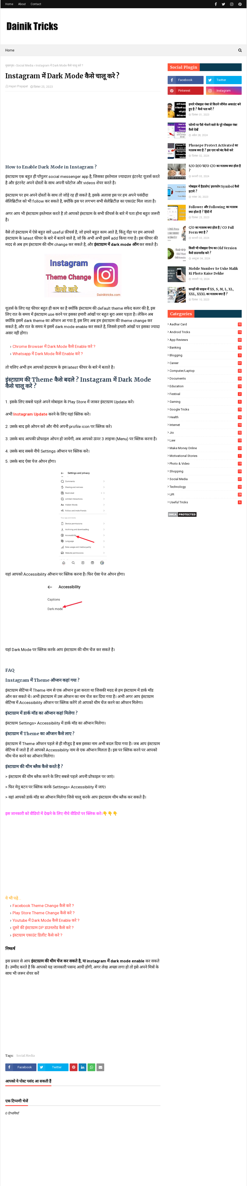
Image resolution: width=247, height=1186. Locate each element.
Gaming (206, 401)
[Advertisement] (82, 130)
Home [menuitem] (9, 50)
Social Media (24, 65)
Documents (206, 378)
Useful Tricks (206, 502)
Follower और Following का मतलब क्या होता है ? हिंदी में (213, 209)
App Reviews (206, 340)
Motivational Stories (206, 456)
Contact (36, 4)
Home (9, 4)
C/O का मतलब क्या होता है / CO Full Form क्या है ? (211, 230)
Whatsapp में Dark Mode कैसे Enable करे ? (48, 353)
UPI (206, 494)
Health (206, 417)
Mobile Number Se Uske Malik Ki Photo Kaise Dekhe (213, 271)
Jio (206, 432)
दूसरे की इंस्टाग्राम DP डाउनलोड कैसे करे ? (43, 927)
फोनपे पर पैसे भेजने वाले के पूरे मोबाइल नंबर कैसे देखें (213, 127)
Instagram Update (30, 414)
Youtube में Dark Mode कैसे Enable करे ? (46, 920)
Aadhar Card (206, 324)
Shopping (206, 471)
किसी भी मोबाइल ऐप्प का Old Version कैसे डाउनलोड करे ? (213, 250)
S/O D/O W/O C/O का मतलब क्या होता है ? (215, 168)
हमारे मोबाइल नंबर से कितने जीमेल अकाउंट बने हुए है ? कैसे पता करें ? (215, 106)
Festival (206, 394)
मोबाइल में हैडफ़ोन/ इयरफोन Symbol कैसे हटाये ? (214, 188)
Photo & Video (206, 463)
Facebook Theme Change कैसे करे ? (43, 905)
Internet (206, 425)
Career (206, 363)
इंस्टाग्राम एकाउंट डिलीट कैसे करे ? (37, 935)
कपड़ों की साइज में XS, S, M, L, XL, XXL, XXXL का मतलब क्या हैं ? (211, 291)
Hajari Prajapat (18, 86)
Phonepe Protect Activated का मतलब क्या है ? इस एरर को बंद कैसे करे (213, 147)
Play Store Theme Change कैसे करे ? (44, 912)
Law (206, 440)
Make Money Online (206, 448)
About (22, 4)
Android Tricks (206, 332)
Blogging (206, 355)
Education (206, 386)
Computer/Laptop (206, 371)
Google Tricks (206, 409)
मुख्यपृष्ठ (9, 65)
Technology (206, 487)
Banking (206, 347)
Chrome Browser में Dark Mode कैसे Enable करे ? (54, 346)
